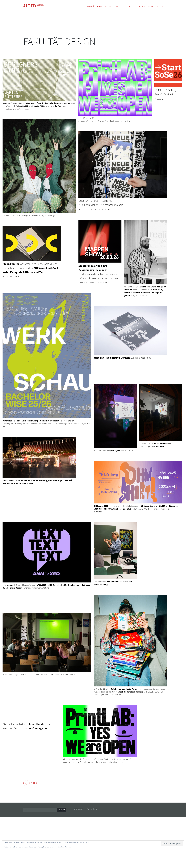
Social (150, 6)
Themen (141, 6)
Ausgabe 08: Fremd (130, 332)
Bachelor (109, 6)
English (159, 6)
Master (119, 6)
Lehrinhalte (130, 6)
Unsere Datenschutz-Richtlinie (61, 847)
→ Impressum (77, 809)
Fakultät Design (59, 41)
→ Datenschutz (90, 809)
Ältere (36, 783)
